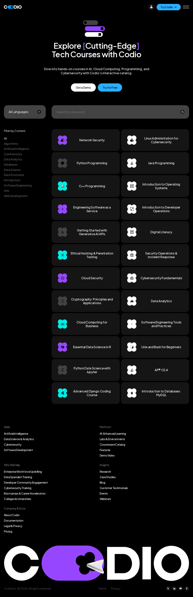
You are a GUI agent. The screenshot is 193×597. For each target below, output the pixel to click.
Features (105, 450)
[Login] (151, 7)
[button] (186, 7)
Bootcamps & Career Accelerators (25, 493)
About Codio (11, 515)
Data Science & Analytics (19, 439)
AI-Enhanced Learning (113, 433)
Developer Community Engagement (26, 482)
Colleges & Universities (17, 499)
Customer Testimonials (114, 488)
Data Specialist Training (18, 477)
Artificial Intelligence (16, 433)
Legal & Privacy (13, 526)
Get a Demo (83, 87)
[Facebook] (186, 588)
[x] (168, 588)
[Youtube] (180, 588)
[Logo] (13, 7)
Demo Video (107, 455)
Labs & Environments (112, 439)
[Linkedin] (174, 588)
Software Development (18, 450)
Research (105, 471)
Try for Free (110, 87)
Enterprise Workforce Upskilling (23, 471)
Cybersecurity (12, 444)
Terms (102, 588)
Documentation (13, 520)
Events (104, 493)
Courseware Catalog (112, 444)
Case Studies (108, 477)
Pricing (8, 531)
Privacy (115, 588)
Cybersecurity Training (17, 488)
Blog (102, 482)
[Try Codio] (169, 7)
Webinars (105, 499)
